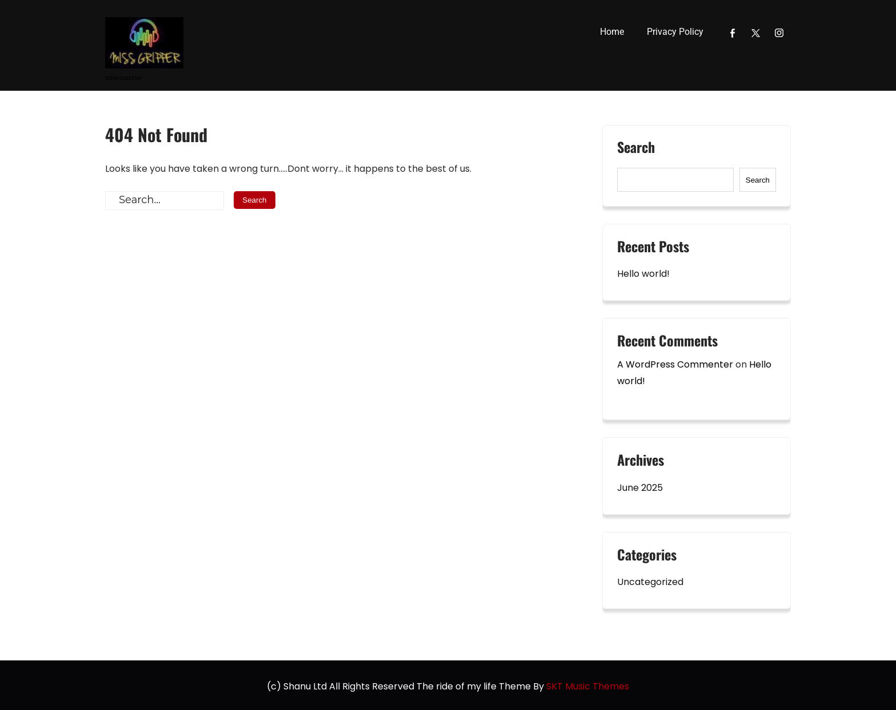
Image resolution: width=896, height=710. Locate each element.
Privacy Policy (675, 31)
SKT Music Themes (587, 686)
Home (612, 31)
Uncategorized (650, 581)
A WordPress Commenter (675, 364)
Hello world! (643, 273)
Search (636, 148)
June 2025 (640, 487)
